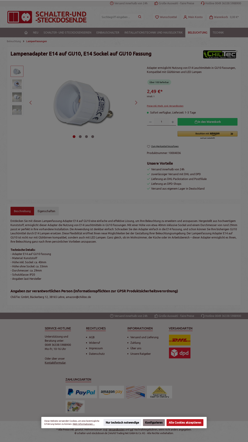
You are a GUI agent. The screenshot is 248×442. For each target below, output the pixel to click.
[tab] (22, 211)
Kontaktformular (55, 362)
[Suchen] (140, 17)
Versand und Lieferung (144, 337)
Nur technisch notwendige (122, 422)
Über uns (135, 348)
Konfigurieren (154, 422)
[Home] (26, 32)
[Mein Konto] (193, 17)
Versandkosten (116, 429)
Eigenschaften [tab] (46, 211)
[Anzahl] (161, 122)
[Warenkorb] (224, 17)
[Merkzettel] (166, 17)
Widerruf (94, 342)
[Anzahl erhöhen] (172, 122)
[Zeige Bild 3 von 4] (86, 136)
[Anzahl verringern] (150, 122)
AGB (92, 337)
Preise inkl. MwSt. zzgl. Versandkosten (165, 106)
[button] (207, 135)
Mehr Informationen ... (84, 424)
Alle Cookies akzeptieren (185, 422)
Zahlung (135, 342)
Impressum (96, 348)
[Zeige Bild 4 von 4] (92, 136)
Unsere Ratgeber (140, 353)
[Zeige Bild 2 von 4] (80, 136)
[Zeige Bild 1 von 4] (74, 136)
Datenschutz (97, 353)
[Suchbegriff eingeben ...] (118, 17)
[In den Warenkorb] (207, 122)
